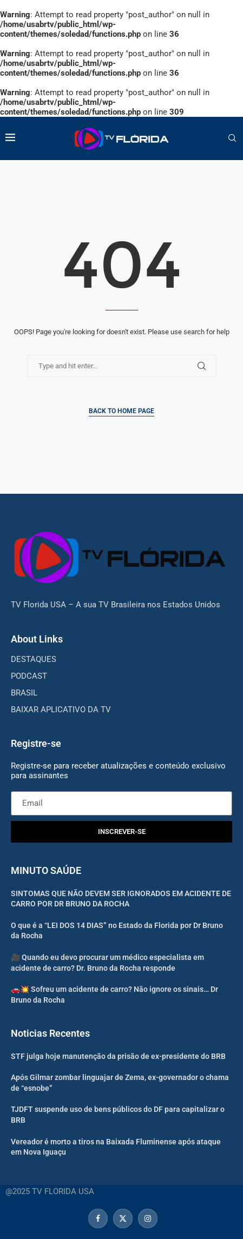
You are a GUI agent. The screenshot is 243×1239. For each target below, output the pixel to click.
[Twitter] (122, 1218)
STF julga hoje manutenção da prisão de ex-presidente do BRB (118, 1056)
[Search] (232, 138)
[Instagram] (146, 1218)
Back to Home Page (121, 411)
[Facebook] (98, 1218)
